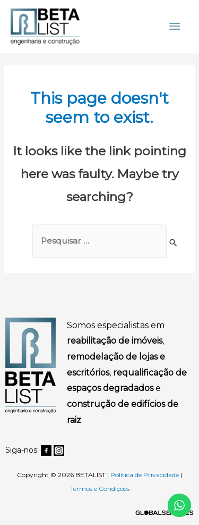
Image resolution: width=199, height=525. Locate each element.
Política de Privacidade (144, 475)
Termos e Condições (99, 489)
